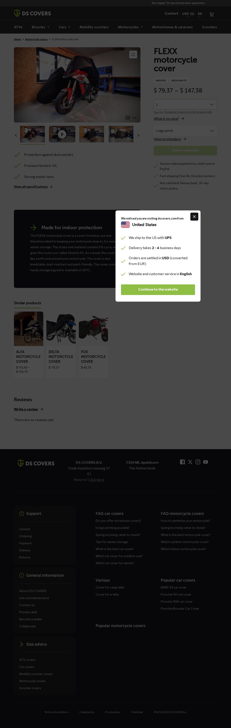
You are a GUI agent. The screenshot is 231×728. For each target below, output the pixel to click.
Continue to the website (115, 397)
